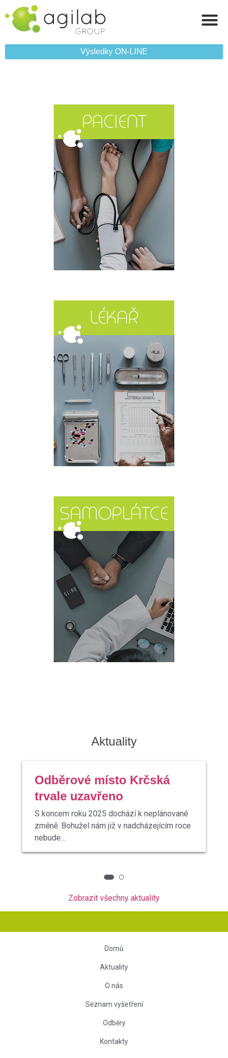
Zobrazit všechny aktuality (114, 898)
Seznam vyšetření (114, 1004)
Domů (114, 948)
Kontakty (114, 1041)
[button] (210, 20)
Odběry (114, 1023)
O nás (114, 986)
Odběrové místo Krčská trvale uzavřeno (102, 788)
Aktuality (114, 967)
